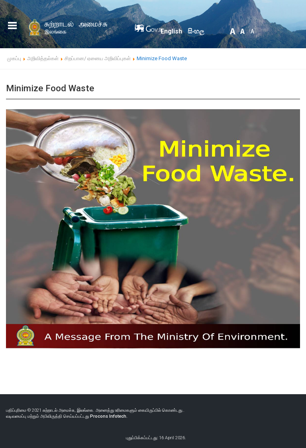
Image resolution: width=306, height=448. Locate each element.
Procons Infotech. (109, 416)
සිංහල (196, 31)
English (171, 31)
